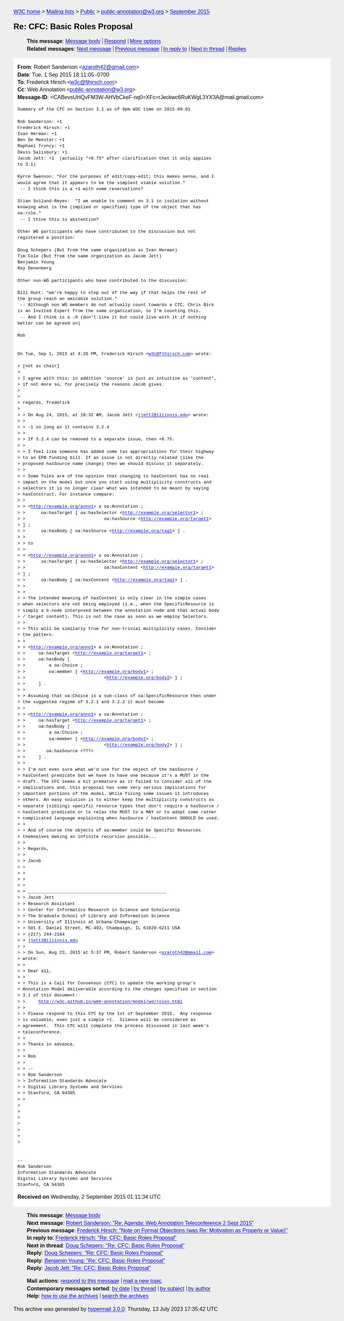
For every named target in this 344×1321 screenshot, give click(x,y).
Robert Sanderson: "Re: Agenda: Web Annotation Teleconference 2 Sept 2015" (160, 1223)
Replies (237, 49)
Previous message (137, 49)
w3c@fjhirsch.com (92, 82)
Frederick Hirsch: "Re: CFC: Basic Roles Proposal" (115, 1238)
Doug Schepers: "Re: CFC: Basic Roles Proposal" (125, 1245)
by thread (145, 1288)
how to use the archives (70, 1296)
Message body (83, 41)
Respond (115, 41)
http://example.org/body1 (114, 672)
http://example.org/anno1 (62, 507)
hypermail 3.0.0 (106, 1309)
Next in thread (207, 49)
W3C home (26, 11)
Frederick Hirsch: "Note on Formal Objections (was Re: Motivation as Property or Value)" (182, 1230)
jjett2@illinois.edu (163, 415)
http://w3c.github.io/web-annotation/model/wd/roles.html (110, 1002)
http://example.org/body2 (137, 678)
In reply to (175, 49)
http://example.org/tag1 (142, 531)
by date (120, 1288)
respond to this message (89, 1281)
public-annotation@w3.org (132, 11)
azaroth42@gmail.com (109, 67)
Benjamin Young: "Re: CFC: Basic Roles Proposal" (104, 1261)
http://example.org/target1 (175, 519)
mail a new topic (142, 1281)
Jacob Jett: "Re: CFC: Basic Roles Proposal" (97, 1268)
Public (87, 11)
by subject (172, 1288)
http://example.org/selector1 (159, 513)
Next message (94, 49)
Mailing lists (60, 11)
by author (199, 1288)
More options (145, 41)
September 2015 (189, 11)
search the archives (125, 1296)
